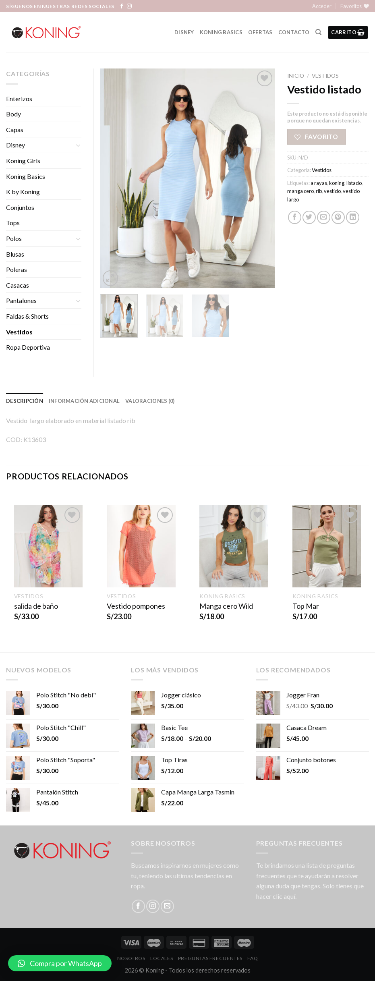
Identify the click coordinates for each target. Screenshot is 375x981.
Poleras (16, 269)
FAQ (252, 958)
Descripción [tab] (24, 401)
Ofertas (260, 32)
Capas (14, 129)
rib (319, 191)
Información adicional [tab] (84, 401)
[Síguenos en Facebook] (121, 6)
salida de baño (36, 605)
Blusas (15, 254)
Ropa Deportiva (28, 347)
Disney (184, 32)
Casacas (17, 285)
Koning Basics (221, 32)
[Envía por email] (323, 217)
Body (13, 114)
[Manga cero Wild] (233, 546)
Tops (13, 222)
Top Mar (305, 605)
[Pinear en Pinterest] (338, 217)
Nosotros (131, 958)
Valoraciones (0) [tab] (149, 401)
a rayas (319, 183)
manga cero (300, 191)
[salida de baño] (48, 546)
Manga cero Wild (226, 605)
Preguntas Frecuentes (210, 958)
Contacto (294, 32)
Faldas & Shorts (27, 316)
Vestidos (325, 76)
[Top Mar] (326, 546)
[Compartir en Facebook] (294, 217)
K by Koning (23, 191)
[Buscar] (318, 32)
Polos (14, 238)
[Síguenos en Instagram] (129, 6)
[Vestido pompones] (141, 546)
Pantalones (21, 300)
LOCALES (161, 958)
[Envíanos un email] (167, 906)
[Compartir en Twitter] (309, 217)
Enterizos (19, 98)
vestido (332, 191)
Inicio (295, 76)
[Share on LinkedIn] (352, 217)
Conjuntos (20, 207)
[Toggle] (78, 145)
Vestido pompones (136, 605)
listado (354, 183)
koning (336, 183)
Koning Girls (23, 160)
